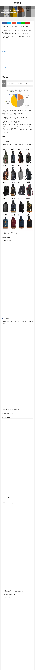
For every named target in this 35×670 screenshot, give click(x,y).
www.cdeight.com (5, 51)
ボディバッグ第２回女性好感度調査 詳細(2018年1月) (18, 17)
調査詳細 (10, 12)
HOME (3, 17)
